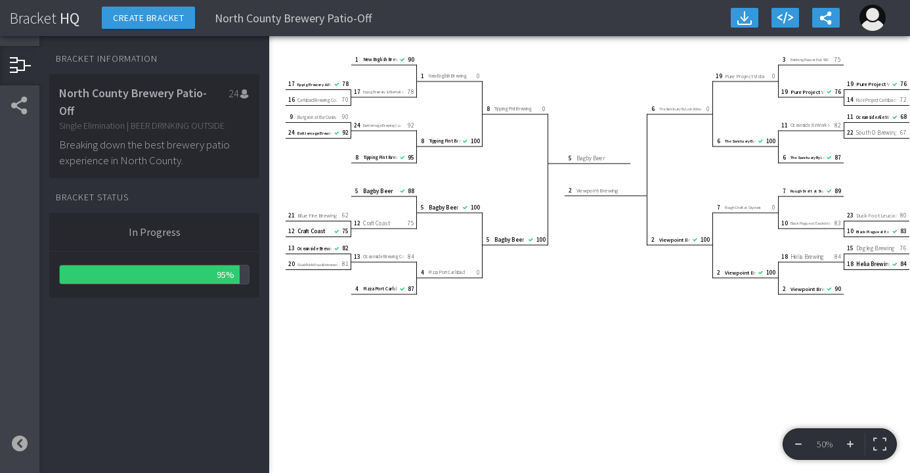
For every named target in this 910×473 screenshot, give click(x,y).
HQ (44, 18)
